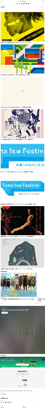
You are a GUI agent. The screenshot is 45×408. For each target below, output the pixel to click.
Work (25, 390)
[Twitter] (19, 3)
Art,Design (5, 390)
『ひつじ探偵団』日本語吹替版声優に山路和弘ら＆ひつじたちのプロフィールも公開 (17, 299)
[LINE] (28, 3)
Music (2, 390)
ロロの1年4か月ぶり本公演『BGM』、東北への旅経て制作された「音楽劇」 (16, 74)
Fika (1, 394)
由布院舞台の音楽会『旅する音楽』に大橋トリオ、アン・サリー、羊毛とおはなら (17, 268)
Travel (27, 390)
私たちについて (3, 406)
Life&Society (21, 390)
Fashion (30, 390)
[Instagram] (21, 3)
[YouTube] (26, 4)
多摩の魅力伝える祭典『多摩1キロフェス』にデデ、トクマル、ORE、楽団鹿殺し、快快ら (18, 204)
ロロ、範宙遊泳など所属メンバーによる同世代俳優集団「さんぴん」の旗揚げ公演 (17, 139)
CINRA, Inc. (5, 398)
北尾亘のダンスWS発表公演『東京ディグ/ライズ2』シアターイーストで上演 (16, 42)
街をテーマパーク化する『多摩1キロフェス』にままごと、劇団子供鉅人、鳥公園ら (17, 171)
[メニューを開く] (44, 1)
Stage (14, 390)
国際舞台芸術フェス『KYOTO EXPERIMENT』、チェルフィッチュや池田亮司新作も (17, 236)
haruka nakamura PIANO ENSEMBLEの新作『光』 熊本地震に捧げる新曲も (16, 107)
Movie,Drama (10, 390)
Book (17, 390)
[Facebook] (23, 3)
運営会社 (24, 406)
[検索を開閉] (42, 1)
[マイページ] (1, 1)
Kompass (4, 394)
